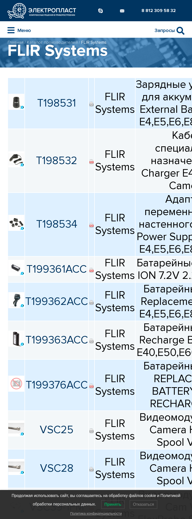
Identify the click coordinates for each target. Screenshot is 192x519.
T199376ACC (57, 385)
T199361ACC (56, 269)
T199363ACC (57, 340)
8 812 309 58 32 (159, 10)
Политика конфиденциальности (96, 513)
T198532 (56, 160)
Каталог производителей (52, 42)
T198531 (56, 103)
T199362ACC (56, 301)
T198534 (56, 224)
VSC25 (57, 429)
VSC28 (57, 468)
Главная (16, 42)
